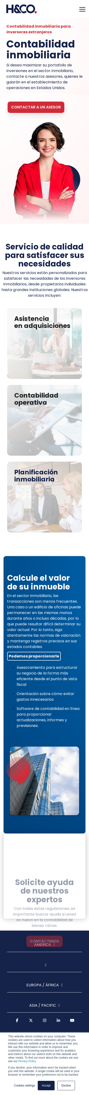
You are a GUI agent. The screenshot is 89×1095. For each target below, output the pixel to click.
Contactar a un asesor (36, 107)
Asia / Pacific (42, 1005)
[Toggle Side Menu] (82, 9)
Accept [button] (46, 1085)
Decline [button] (66, 1085)
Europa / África (42, 985)
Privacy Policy (27, 1061)
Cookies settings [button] (24, 1085)
